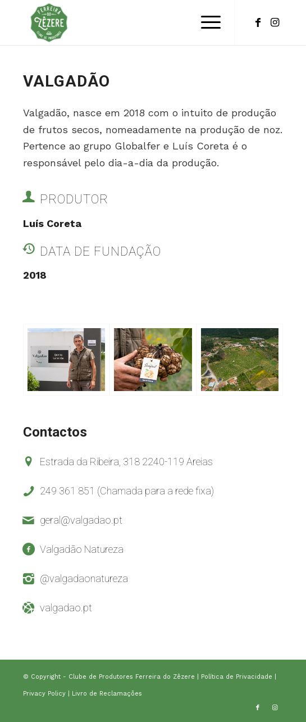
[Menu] (205, 22)
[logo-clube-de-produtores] (127, 22)
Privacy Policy (45, 693)
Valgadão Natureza (82, 549)
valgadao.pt (66, 608)
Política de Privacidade (238, 676)
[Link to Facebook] (257, 22)
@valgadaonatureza (84, 578)
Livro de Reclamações (107, 693)
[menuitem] (205, 22)
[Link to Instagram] (274, 22)
